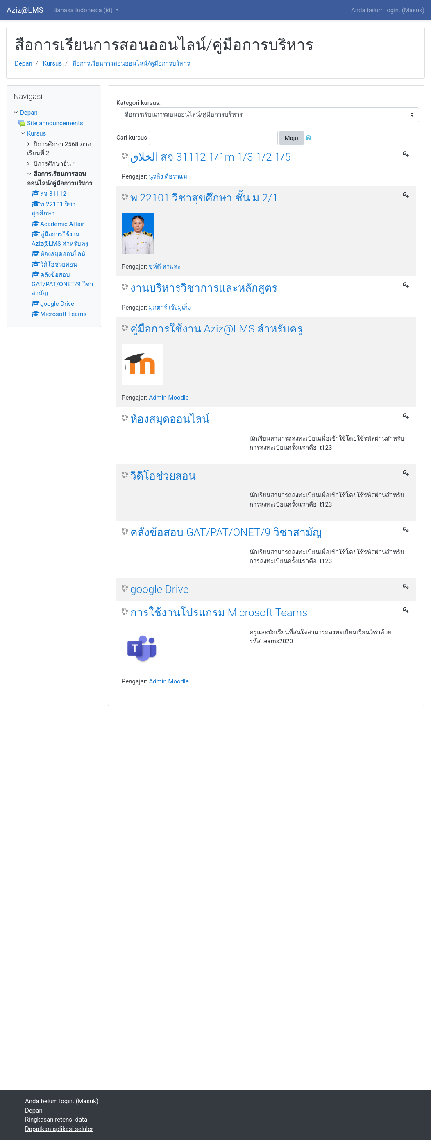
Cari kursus (131, 137)
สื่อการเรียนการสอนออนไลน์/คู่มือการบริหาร (131, 63)
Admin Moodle (168, 397)
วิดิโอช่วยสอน (163, 476)
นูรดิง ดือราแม (168, 176)
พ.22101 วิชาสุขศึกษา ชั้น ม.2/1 (204, 198)
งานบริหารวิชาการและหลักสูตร (203, 288)
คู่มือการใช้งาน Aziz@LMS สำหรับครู (216, 329)
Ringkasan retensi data (56, 1119)
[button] (310, 138)
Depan (23, 63)
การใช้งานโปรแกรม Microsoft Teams (218, 612)
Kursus (52, 63)
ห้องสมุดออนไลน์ (169, 419)
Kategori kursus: (138, 102)
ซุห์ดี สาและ (165, 266)
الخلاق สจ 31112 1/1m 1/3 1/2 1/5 (210, 157)
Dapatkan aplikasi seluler (59, 1129)
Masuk (413, 10)
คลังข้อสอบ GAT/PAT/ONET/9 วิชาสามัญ (226, 532)
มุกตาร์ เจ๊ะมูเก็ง (170, 307)
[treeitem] (54, 113)
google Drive (159, 589)
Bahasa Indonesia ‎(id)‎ (83, 10)
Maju (291, 138)
